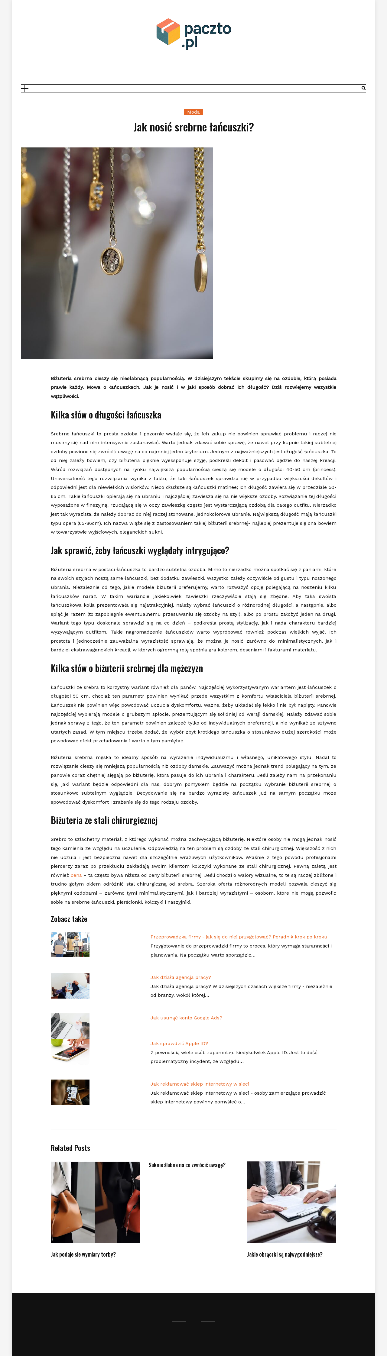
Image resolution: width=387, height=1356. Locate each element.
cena (76, 875)
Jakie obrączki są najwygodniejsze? (285, 1254)
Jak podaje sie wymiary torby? (83, 1254)
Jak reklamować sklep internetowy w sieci (200, 1084)
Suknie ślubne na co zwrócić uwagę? (187, 1165)
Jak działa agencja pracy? (181, 977)
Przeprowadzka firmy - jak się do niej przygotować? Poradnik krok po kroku (239, 937)
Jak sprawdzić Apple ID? (179, 1043)
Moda (193, 112)
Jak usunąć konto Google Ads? (186, 1018)
